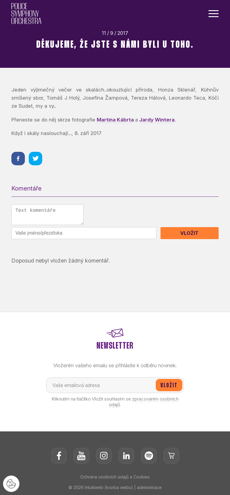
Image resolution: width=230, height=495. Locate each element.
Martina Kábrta (115, 120)
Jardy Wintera (157, 120)
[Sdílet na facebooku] (18, 158)
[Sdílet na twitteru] (35, 158)
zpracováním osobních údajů (143, 401)
